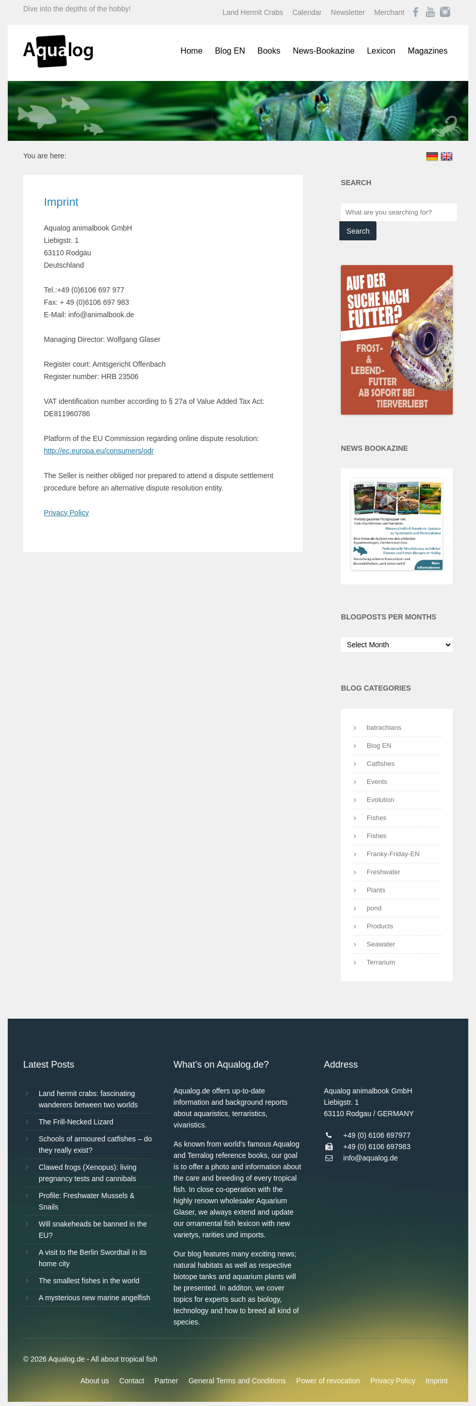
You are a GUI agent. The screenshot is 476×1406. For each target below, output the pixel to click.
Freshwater (383, 872)
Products (380, 926)
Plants (376, 890)
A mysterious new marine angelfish (94, 1298)
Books (268, 50)
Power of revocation (328, 1381)
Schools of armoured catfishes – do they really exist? (95, 1144)
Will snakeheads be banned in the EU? (93, 1229)
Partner (166, 1381)
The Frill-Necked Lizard (76, 1122)
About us (94, 1381)
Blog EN (230, 50)
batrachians (384, 727)
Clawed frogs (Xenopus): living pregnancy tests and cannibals (88, 1173)
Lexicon (381, 50)
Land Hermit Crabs (253, 12)
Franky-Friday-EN (393, 854)
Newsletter (348, 12)
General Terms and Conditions (237, 1381)
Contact (131, 1381)
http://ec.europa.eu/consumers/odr (99, 451)
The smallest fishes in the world (89, 1281)
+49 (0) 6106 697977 (377, 1135)
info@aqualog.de (370, 1158)
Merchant (389, 12)
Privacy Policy (66, 513)
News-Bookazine (324, 50)
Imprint (436, 1381)
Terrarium (381, 962)
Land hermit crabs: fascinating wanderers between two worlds (88, 1099)
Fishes (376, 818)
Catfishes (381, 763)
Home (191, 50)
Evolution (380, 800)
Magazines (428, 50)
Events (377, 782)
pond (374, 908)
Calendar (307, 12)
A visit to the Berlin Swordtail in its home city (92, 1258)
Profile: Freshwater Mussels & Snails (87, 1201)
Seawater (381, 944)
